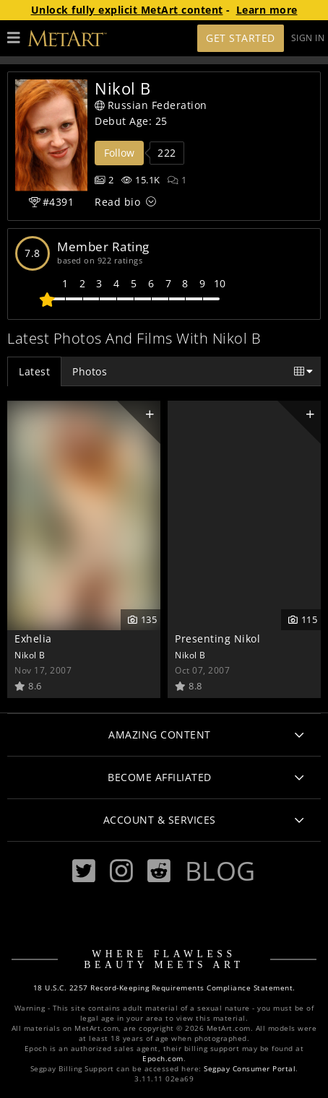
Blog (220, 871)
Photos (89, 371)
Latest (34, 371)
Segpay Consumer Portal (249, 1068)
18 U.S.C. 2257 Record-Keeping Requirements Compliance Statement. (164, 988)
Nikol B (30, 655)
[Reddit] (159, 871)
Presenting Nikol (217, 638)
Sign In (308, 38)
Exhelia (33, 638)
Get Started (240, 38)
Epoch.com (163, 1058)
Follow (119, 153)
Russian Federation (151, 105)
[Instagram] (121, 871)
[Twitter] (83, 871)
